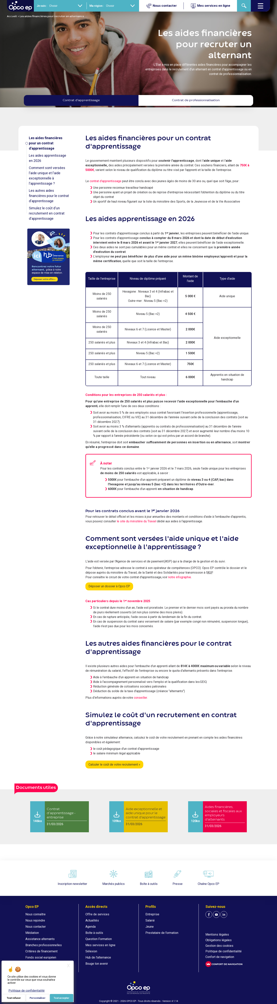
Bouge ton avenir (96, 963)
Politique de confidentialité (223, 951)
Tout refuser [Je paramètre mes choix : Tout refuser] (14, 998)
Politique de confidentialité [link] (26, 990)
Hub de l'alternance (98, 957)
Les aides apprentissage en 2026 (47, 158)
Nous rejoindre (35, 920)
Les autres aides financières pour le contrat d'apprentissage (49, 196)
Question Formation (98, 939)
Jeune (149, 926)
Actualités (92, 920)
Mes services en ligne (100, 945)
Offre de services (97, 914)
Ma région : (96, 5)
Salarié (150, 920)
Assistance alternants (40, 939)
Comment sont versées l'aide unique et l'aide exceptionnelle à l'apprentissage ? (47, 175)
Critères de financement (41, 951)
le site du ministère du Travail (136, 521)
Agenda (90, 926)
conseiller (140, 697)
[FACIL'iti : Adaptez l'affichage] (223, 964)
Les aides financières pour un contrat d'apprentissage (45, 143)
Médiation (32, 933)
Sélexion (91, 951)
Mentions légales (217, 934)
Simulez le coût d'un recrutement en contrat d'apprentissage (46, 213)
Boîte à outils (94, 933)
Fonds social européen (40, 957)
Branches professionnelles (43, 945)
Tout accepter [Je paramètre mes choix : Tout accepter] (61, 998)
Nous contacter (35, 926)
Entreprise (152, 914)
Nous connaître (35, 914)
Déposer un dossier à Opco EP (109, 586)
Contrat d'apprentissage (81, 100)
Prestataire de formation (161, 933)
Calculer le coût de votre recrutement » (114, 764)
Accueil (12, 16)
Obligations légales (218, 940)
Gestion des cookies (219, 946)
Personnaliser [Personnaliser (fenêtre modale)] (37, 998)
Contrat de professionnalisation (196, 100)
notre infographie (179, 577)
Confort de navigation (219, 957)
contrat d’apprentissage (105, 181)
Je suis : (42, 5)
